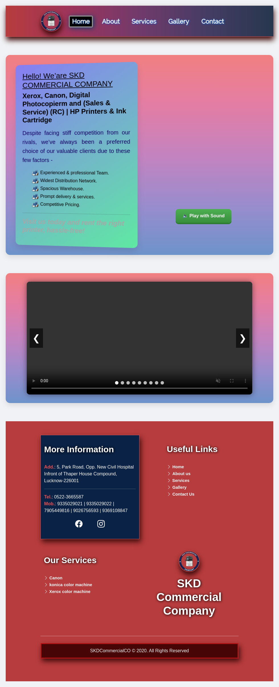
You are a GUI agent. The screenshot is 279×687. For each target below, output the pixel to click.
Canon (55, 578)
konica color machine (70, 584)
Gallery (178, 21)
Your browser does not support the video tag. (203, 154)
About (111, 21)
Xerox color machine (69, 591)
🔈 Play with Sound (203, 215)
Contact (212, 21)
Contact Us (183, 494)
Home (81, 21)
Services (144, 21)
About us (181, 473)
